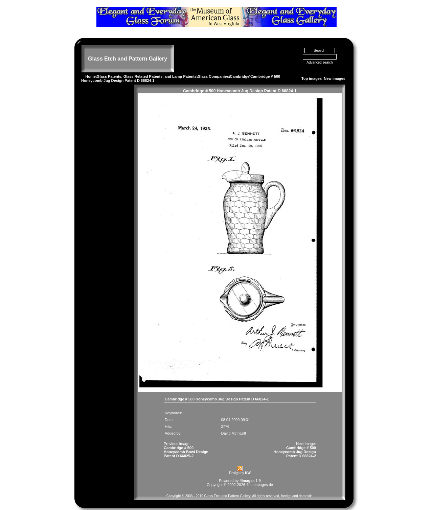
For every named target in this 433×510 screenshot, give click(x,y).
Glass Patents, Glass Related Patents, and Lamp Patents (147, 70)
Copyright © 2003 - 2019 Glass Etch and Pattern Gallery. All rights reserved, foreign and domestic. (240, 489)
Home (90, 70)
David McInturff (233, 426)
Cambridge (239, 70)
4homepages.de (259, 478)
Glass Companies (213, 70)
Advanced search (319, 56)
